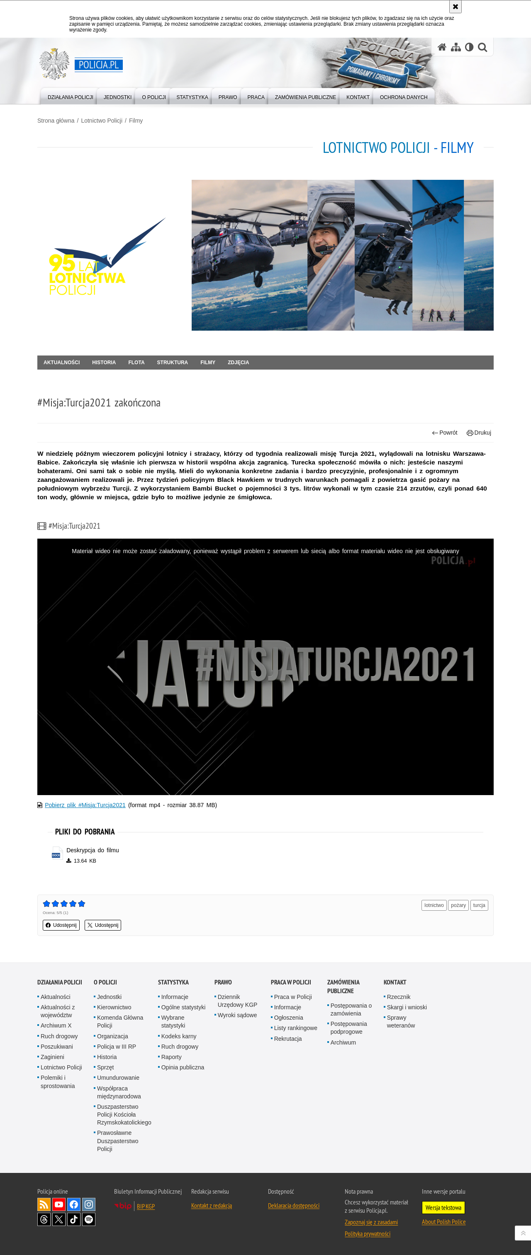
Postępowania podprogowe (349, 1027)
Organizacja (112, 1036)
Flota (136, 362)
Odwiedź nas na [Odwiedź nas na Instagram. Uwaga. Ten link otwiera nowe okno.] (88, 1204)
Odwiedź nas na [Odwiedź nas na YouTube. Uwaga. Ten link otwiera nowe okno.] (59, 1204)
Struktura (172, 362)
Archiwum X (56, 1025)
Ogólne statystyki (183, 1007)
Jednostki (109, 997)
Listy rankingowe (295, 1028)
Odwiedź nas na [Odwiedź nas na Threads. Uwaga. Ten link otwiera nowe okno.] (44, 1219)
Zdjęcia (238, 362)
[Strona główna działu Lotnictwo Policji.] (111, 255)
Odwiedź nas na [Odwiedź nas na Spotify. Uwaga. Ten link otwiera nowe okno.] (88, 1219)
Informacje (174, 997)
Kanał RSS (44, 1204)
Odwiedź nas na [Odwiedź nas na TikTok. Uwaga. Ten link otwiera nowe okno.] (73, 1219)
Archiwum (343, 1042)
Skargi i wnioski (407, 1007)
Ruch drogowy (59, 1036)
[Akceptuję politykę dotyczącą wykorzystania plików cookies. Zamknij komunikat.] (455, 6)
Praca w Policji (291, 982)
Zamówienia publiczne (343, 986)
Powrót (445, 432)
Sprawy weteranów (401, 1021)
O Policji (105, 982)
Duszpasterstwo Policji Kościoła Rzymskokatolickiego (124, 1114)
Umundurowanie (118, 1077)
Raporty (171, 1057)
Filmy (136, 120)
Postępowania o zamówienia (351, 1009)
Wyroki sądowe (237, 1015)
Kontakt (395, 982)
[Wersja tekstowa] (469, 47)
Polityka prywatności (367, 1233)
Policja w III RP (116, 1046)
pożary (458, 905)
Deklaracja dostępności (293, 1205)
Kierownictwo (114, 1007)
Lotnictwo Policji (101, 120)
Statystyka (173, 982)
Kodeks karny (179, 1036)
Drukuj (479, 432)
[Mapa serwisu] (456, 47)
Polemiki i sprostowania (58, 1081)
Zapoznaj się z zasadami (371, 1222)
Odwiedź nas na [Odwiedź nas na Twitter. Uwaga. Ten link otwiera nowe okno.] (59, 1219)
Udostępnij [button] (61, 925)
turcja (479, 905)
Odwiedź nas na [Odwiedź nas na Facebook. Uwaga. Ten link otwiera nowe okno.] (73, 1204)
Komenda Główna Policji (120, 1021)
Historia (104, 362)
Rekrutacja (288, 1038)
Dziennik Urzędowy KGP (238, 1001)
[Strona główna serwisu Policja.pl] (442, 47)
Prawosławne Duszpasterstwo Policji (118, 1140)
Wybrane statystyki (173, 1021)
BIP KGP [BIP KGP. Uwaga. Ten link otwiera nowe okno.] (146, 1206)
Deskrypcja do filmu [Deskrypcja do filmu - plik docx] (92, 850)
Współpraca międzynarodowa (119, 1092)
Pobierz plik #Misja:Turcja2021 (85, 805)
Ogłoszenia (288, 1017)
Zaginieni (52, 1057)
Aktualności (62, 362)
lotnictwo (434, 905)
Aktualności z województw (58, 1011)
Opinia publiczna (183, 1067)
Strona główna (56, 120)
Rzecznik (399, 997)
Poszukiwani (57, 1046)
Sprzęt (105, 1067)
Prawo (223, 982)
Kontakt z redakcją (211, 1205)
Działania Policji (59, 982)
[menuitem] (70, 95)
